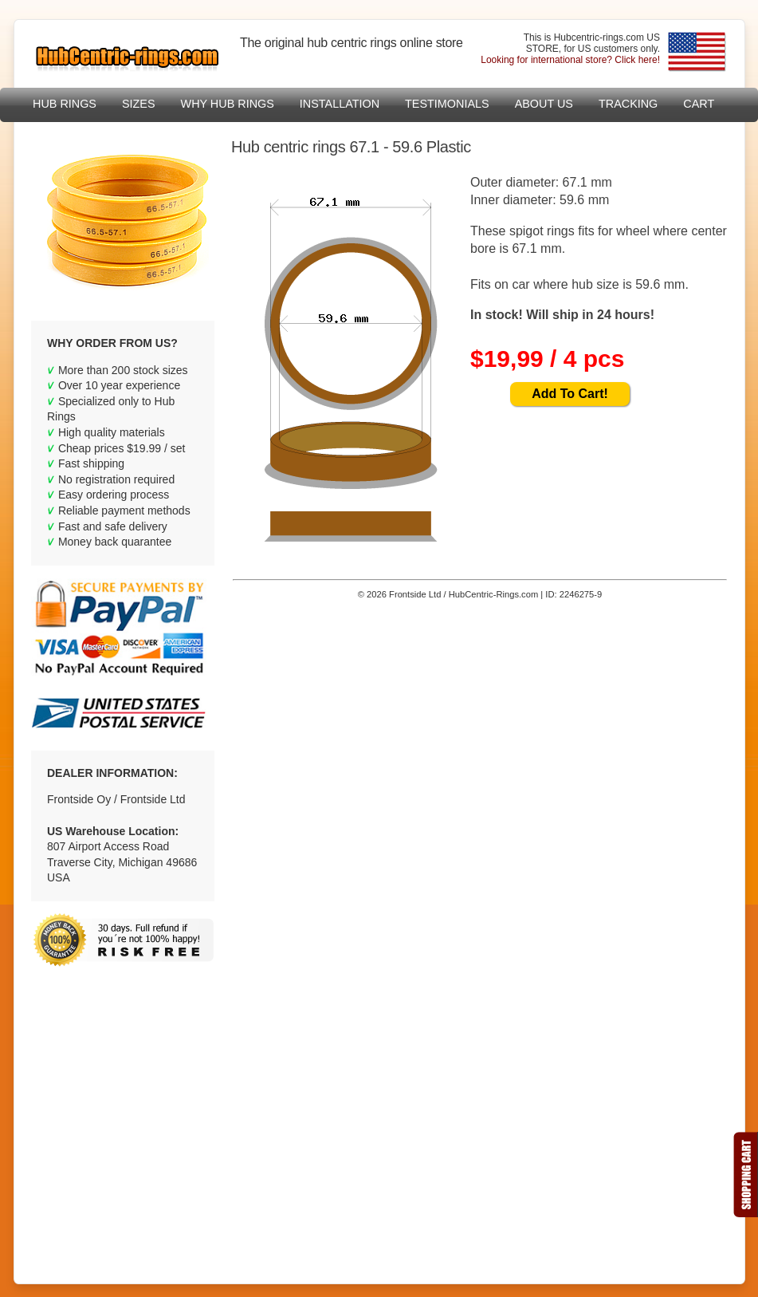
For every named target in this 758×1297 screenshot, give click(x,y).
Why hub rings (227, 103)
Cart (698, 103)
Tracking (628, 103)
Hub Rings (64, 103)
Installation (339, 103)
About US (544, 103)
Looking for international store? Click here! (570, 59)
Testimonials (447, 103)
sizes (138, 103)
